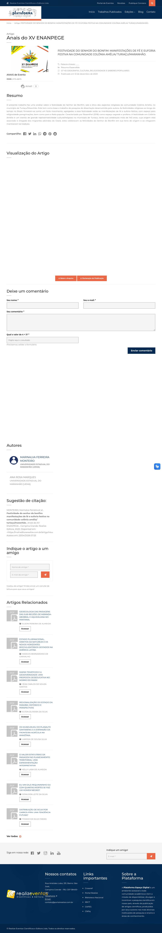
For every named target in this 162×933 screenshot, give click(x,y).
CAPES (88, 906)
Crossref (89, 888)
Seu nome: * (13, 300)
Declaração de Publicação (92, 278)
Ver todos (12, 836)
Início (92, 11)
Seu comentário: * (15, 312)
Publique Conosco (137, 3)
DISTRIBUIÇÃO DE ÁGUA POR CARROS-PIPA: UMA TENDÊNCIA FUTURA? (34, 812)
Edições (129, 11)
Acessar (25, 629)
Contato (150, 11)
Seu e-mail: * (89, 300)
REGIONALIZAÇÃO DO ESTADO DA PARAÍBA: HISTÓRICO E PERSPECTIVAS (36, 705)
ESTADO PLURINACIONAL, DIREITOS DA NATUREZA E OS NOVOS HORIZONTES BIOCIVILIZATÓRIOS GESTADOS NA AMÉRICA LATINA (36, 644)
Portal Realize (91, 893)
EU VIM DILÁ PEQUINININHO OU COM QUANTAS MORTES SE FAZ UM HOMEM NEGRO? (35, 787)
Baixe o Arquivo (65, 278)
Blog (140, 11)
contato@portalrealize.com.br (59, 902)
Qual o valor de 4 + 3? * (18, 335)
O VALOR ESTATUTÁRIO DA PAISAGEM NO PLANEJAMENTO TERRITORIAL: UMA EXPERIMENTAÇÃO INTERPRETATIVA (34, 760)
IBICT (87, 902)
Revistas (121, 3)
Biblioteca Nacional (94, 897)
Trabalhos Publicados (110, 11)
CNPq (87, 911)
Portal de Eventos (105, 3)
